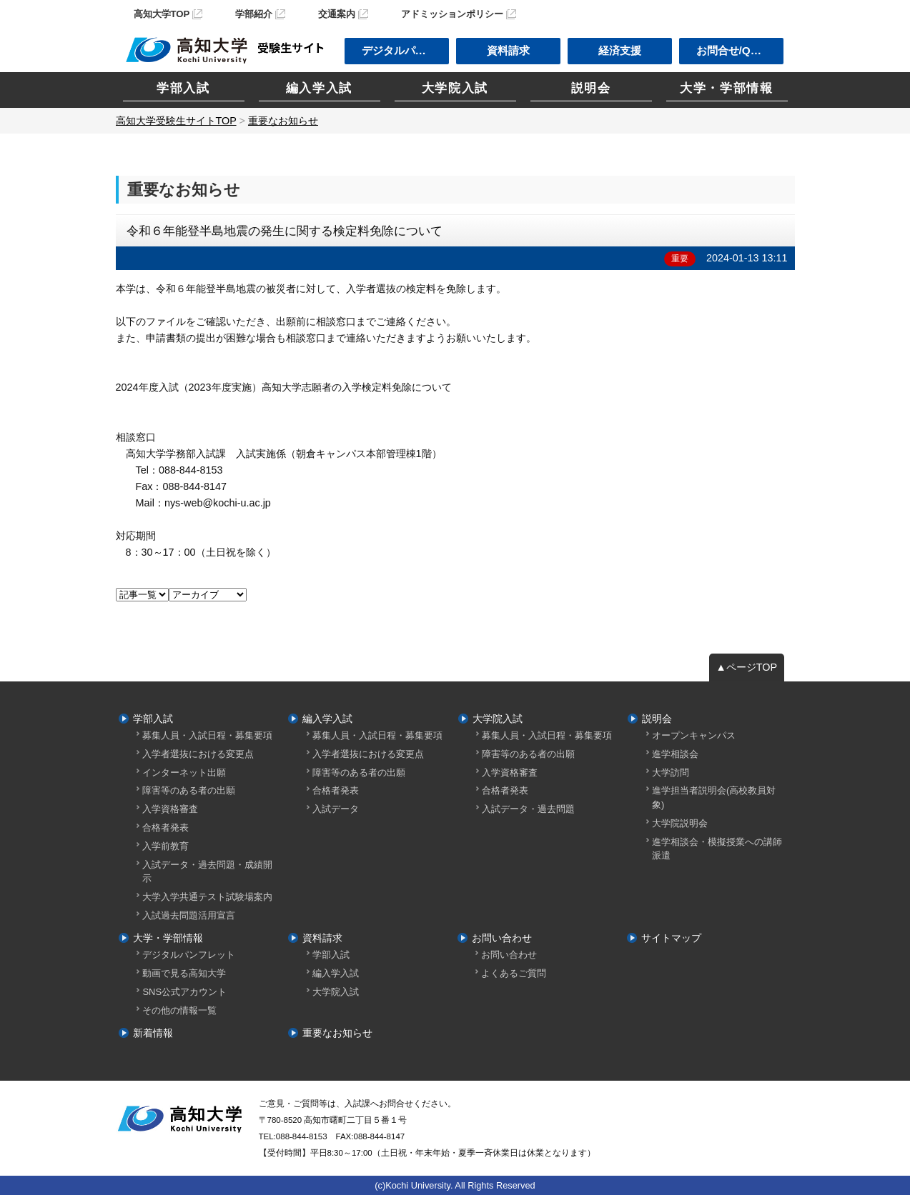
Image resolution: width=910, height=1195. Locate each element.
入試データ (335, 809)
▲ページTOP (747, 667)
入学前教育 (165, 846)
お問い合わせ (502, 938)
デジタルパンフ (399, 50)
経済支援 (619, 50)
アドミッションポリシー (452, 14)
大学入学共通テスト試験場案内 (207, 896)
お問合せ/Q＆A (732, 50)
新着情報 (153, 1033)
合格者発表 (165, 827)
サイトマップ (671, 938)
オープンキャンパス (694, 735)
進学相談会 (675, 754)
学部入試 (183, 88)
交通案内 (336, 14)
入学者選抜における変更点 (198, 754)
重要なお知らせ (337, 1033)
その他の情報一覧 (179, 1010)
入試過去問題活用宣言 (188, 915)
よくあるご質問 (513, 973)
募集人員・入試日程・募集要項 (207, 735)
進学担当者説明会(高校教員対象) (714, 797)
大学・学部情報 (726, 88)
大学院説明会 (680, 823)
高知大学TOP (162, 14)
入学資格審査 (170, 809)
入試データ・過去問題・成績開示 (207, 871)
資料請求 (508, 50)
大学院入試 (455, 88)
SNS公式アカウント (184, 991)
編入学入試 (319, 88)
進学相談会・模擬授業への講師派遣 (717, 848)
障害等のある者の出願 (188, 790)
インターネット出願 (184, 772)
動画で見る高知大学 (184, 973)
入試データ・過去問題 (528, 809)
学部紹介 (253, 14)
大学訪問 (670, 772)
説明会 (591, 88)
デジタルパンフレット (188, 954)
